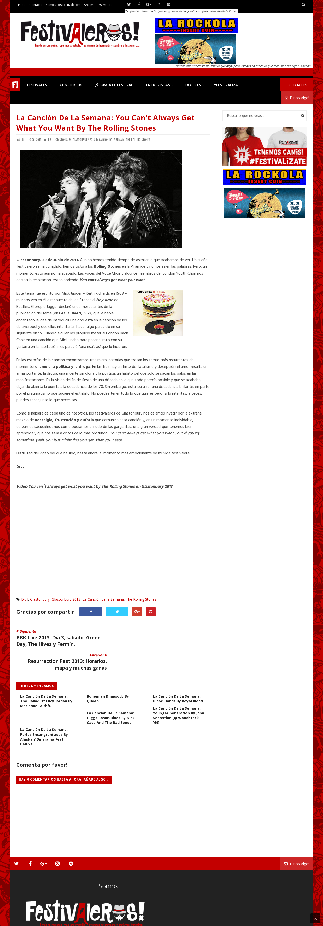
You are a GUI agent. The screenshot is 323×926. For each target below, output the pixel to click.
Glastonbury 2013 (66, 599)
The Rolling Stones (141, 599)
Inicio (22, 5)
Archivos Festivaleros (99, 5)
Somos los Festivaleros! (63, 5)
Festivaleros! (25, 921)
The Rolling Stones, (138, 140)
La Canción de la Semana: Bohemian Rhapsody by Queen (110, 673)
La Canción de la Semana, (110, 140)
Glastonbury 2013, (84, 140)
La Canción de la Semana (103, 599)
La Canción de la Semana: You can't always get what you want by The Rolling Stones (105, 122)
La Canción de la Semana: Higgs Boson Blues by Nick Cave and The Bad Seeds (111, 694)
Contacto (35, 5)
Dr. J (24, 599)
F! (15, 84)
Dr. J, (51, 140)
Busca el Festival (114, 84)
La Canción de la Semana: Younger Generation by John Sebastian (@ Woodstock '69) (178, 691)
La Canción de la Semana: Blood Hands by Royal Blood (178, 675)
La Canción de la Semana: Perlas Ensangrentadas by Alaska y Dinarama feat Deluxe (44, 713)
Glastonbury (40, 599)
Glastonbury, (63, 140)
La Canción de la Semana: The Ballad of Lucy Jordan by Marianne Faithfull (46, 677)
